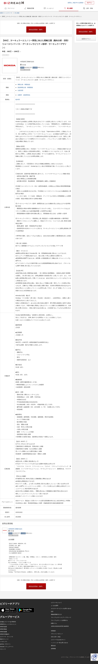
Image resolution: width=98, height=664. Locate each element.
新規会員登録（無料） (36, 29)
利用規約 (53, 631)
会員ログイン (86, 39)
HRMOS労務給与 (4, 634)
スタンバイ (3, 649)
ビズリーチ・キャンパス (6, 636)
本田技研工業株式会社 (15, 529)
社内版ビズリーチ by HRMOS (8, 621)
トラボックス (3, 641)
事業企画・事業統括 (24, 84)
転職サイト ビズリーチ (6, 13)
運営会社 (53, 645)
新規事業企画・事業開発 (25, 87)
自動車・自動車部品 (24, 95)
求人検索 (70, 8)
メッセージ (50, 8)
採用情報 (53, 648)
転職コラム (54, 623)
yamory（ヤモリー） (5, 644)
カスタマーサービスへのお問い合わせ (61, 608)
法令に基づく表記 (55, 636)
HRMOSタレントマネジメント (8, 624)
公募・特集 (89, 8)
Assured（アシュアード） (7, 646)
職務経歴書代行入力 (56, 614)
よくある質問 (54, 605)
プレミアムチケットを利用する (59, 620)
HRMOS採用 (3, 626)
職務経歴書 (30, 8)
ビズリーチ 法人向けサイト (58, 639)
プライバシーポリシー (57, 633)
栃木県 (18, 99)
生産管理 (20, 90)
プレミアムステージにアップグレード (61, 617)
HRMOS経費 (3, 631)
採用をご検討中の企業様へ (76, 2)
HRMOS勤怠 (3, 629)
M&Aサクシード (4, 639)
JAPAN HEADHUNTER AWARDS (60, 626)
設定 (52, 611)
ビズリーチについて (56, 602)
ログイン (89, 2)
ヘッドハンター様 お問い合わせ (59, 642)
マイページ (11, 8)
